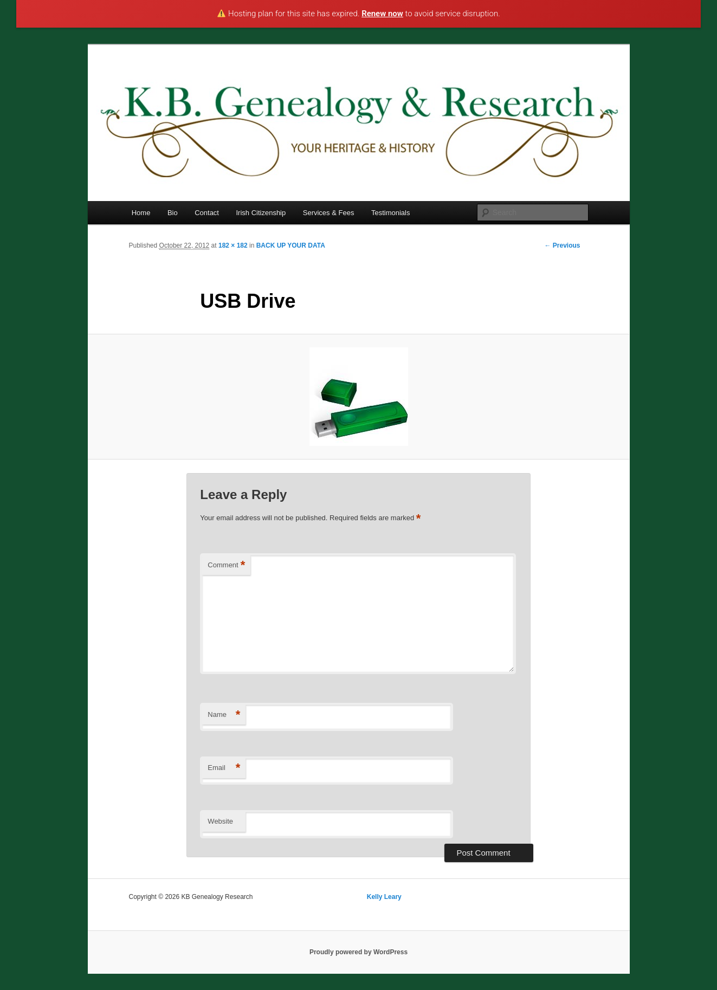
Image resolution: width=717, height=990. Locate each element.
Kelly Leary (384, 897)
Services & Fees (328, 213)
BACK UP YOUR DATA (290, 245)
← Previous (562, 245)
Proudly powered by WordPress (358, 952)
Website (220, 821)
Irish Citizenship (261, 213)
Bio (172, 213)
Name (224, 715)
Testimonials (390, 213)
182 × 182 (233, 245)
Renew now (382, 13)
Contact (207, 213)
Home (141, 213)
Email (224, 768)
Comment (226, 565)
